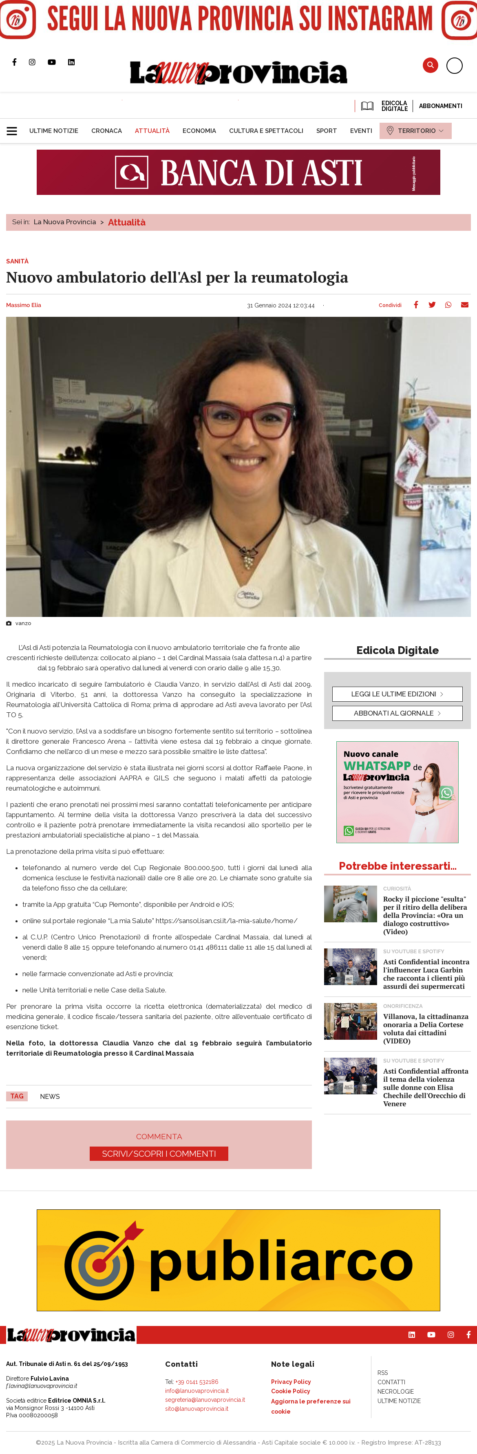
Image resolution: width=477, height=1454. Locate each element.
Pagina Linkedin (77, 62)
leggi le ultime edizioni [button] (393, 694)
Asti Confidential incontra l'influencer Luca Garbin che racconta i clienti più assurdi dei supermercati (426, 974)
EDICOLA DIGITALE (383, 106)
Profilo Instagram (38, 62)
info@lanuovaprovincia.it (197, 1391)
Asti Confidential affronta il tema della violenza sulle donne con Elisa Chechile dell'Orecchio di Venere (425, 1087)
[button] (15, 128)
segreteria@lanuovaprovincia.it (205, 1400)
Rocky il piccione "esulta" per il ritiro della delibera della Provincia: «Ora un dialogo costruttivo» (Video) (425, 915)
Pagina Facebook (20, 62)
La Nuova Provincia (65, 222)
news (50, 1096)
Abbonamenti (440, 106)
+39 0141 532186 (197, 1382)
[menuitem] (54, 131)
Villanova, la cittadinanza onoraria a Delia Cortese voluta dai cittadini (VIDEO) (425, 1028)
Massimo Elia (23, 305)
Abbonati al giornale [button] (394, 713)
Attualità (127, 222)
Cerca (430, 65)
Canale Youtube (58, 62)
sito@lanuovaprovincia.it (196, 1408)
